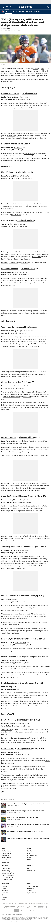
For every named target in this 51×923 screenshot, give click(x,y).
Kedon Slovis (5, 743)
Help (28, 868)
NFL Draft (9, 15)
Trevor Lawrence (21, 645)
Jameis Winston (20, 502)
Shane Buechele (38, 407)
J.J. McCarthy (11, 486)
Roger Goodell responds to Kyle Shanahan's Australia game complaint (28, 838)
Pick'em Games (6, 851)
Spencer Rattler (15, 697)
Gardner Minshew (21, 441)
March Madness (6, 860)
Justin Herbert (10, 73)
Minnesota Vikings (26, 437)
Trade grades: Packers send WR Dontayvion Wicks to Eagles (25, 831)
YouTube (4, 886)
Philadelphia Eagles (9, 268)
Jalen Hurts (18, 272)
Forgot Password (31, 893)
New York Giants (8, 144)
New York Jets (31, 327)
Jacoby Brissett (20, 99)
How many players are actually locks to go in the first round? (25, 804)
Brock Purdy (24, 605)
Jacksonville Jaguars (27, 639)
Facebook (5, 893)
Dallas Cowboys (7, 748)
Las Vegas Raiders (8, 437)
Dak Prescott (5, 758)
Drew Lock (18, 150)
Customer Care (31, 871)
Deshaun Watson (6, 536)
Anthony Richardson (30, 738)
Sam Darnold (19, 443)
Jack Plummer (21, 97)
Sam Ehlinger (42, 740)
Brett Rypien (7, 397)
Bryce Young (19, 73)
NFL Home (3, 15)
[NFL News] (8, 11)
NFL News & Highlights (27, 15)
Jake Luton (32, 105)
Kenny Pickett (5, 283)
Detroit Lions (23, 144)
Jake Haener (27, 697)
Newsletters (30, 888)
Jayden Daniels (24, 331)
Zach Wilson (9, 732)
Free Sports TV (6, 855)
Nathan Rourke (18, 204)
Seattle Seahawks (8, 657)
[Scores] (15, 11)
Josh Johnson (5, 313)
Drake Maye (11, 138)
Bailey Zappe (11, 136)
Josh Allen (16, 388)
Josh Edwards (6, 28)
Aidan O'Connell (34, 441)
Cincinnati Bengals (30, 546)
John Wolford (34, 559)
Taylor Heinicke (31, 204)
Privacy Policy (6, 871)
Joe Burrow (19, 553)
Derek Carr (11, 695)
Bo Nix (8, 734)
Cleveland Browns (26, 496)
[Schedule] (21, 11)
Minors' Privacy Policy (8, 873)
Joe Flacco (34, 740)
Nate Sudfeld (18, 147)
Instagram (5, 890)
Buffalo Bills (20, 382)
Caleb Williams (19, 386)
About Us (29, 851)
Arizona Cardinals (27, 683)
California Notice (7, 880)
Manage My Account (32, 886)
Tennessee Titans (27, 596)
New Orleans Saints (9, 683)
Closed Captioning (7, 877)
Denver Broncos (7, 720)
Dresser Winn (42, 786)
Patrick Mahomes (20, 642)
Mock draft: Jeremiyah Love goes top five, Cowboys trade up (25, 811)
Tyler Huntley (42, 538)
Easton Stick (20, 663)
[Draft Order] (37, 11)
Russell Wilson (36, 257)
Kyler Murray (5, 701)
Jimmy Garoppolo (37, 783)
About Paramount (32, 855)
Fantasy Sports (6, 853)
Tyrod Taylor (24, 374)
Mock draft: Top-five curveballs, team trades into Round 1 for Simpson (28, 824)
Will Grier (12, 285)
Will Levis (17, 602)
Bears (42, 69)
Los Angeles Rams (24, 748)
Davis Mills (4, 263)
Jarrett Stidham (6, 730)
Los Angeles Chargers (28, 657)
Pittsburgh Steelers (25, 220)
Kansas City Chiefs (9, 639)
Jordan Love (19, 500)
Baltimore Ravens (28, 268)
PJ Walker (29, 669)
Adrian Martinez (14, 376)
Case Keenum (13, 263)
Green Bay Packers (9, 496)
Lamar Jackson (6, 311)
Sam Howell (19, 669)
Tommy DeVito (10, 158)
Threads (4, 897)
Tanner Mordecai (13, 625)
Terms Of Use (6, 868)
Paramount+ (30, 858)
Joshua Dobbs (36, 622)
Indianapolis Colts (24, 720)
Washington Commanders (12, 327)
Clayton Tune (26, 703)
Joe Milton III (24, 138)
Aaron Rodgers (6, 372)
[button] (43, 11)
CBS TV (29, 860)
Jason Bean (16, 743)
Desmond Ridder (37, 703)
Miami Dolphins (7, 172)
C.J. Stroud (18, 224)
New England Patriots (10, 93)
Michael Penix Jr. (20, 176)
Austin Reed (27, 397)
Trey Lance (11, 763)
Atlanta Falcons (24, 172)
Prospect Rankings (17, 15)
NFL (28, 71)
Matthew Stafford (25, 769)
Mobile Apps (5, 862)
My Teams (29, 890)
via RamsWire (19, 780)
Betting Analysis (6, 858)
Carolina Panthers (29, 93)
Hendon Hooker (29, 154)
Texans (35, 69)
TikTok (4, 888)
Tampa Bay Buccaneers (10, 546)
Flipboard (4, 899)
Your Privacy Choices (8, 875)
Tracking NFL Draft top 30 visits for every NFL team (22, 818)
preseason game (29, 311)
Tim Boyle (24, 263)
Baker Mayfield (6, 556)
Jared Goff (30, 156)
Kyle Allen (7, 259)
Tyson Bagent (15, 397)
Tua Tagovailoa (16, 215)
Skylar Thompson (21, 178)
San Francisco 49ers (9, 596)
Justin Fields (20, 226)
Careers (29, 853)
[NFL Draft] (29, 11)
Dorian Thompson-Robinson (10, 541)
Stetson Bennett (10, 786)
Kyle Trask (21, 550)
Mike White (5, 212)
